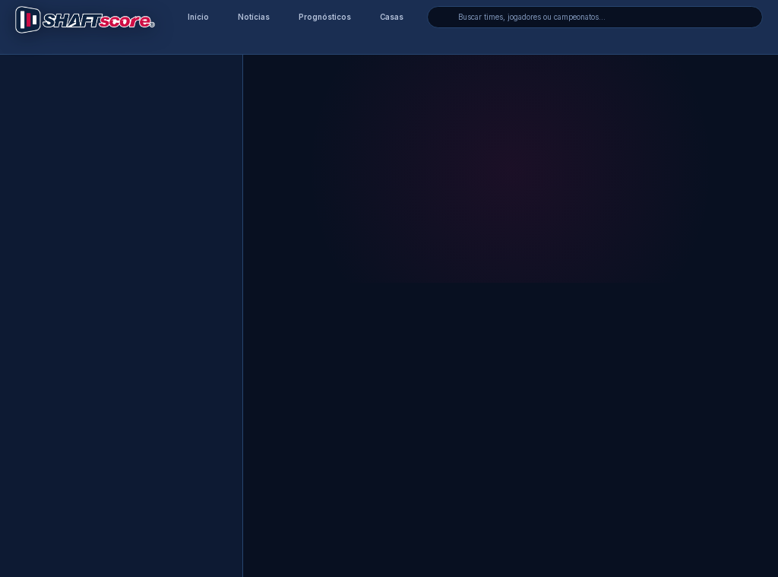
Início (198, 17)
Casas (391, 17)
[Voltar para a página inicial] (85, 19)
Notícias (254, 17)
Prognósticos (325, 17)
